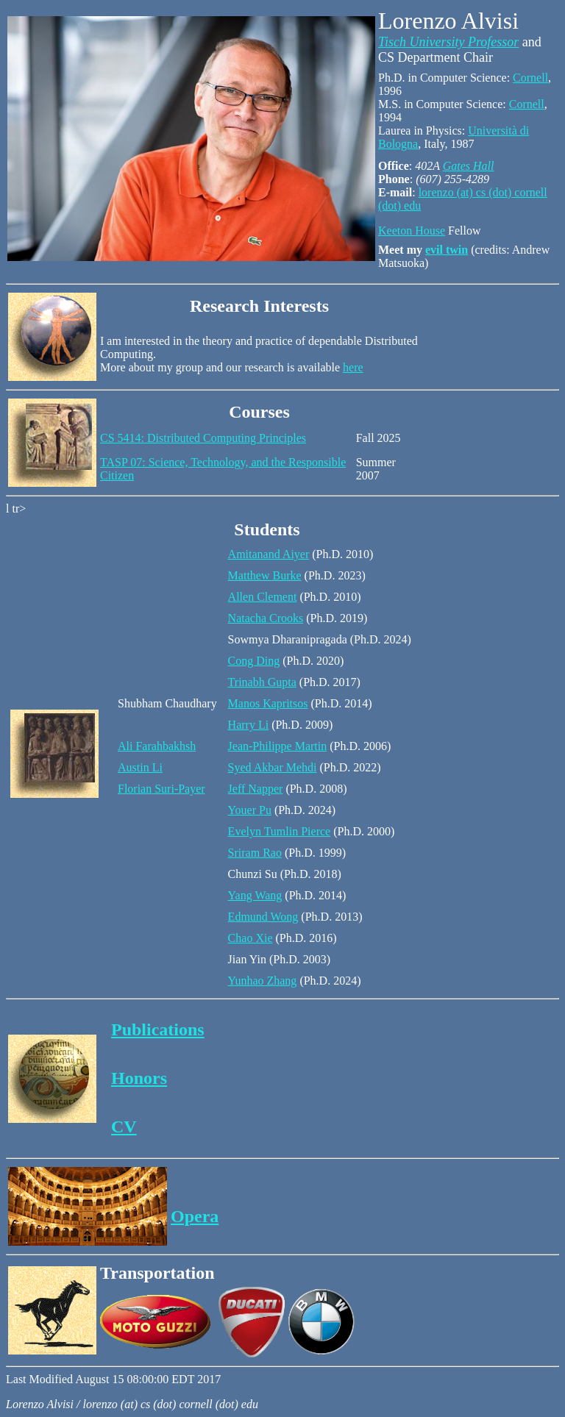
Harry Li (248, 724)
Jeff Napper (255, 788)
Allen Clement (262, 596)
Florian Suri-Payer (161, 788)
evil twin (446, 249)
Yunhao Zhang (262, 980)
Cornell (530, 77)
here (353, 367)
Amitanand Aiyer (269, 554)
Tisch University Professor (448, 42)
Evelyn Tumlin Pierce (279, 831)
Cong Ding (254, 660)
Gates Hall (468, 166)
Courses (259, 411)
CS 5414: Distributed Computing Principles (203, 438)
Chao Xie (250, 938)
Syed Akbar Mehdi (272, 767)
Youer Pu (249, 810)
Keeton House (411, 230)
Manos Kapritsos (268, 703)
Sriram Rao (255, 852)
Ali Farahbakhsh (157, 746)
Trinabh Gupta (262, 682)
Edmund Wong (263, 916)
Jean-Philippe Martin (277, 746)
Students (266, 529)
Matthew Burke (265, 575)
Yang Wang (255, 895)
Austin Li (140, 767)
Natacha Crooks (266, 618)
